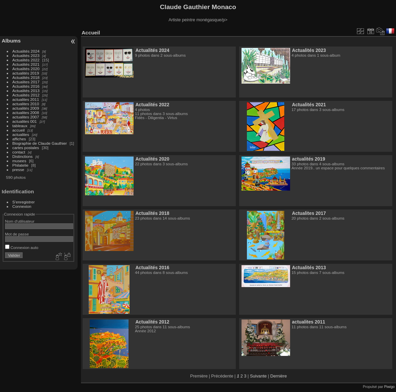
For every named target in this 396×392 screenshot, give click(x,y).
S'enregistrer (23, 202)
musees (19, 161)
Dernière (278, 376)
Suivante (258, 376)
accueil (18, 130)
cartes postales (25, 147)
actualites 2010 (25, 104)
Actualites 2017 (25, 82)
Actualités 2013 (25, 90)
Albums (11, 41)
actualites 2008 (25, 112)
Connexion (21, 206)
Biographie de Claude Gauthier (39, 143)
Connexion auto (21, 247)
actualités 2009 (25, 108)
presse (18, 169)
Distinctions (22, 156)
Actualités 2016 (25, 86)
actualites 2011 (25, 99)
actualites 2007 (25, 117)
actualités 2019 (25, 73)
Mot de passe (17, 234)
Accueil (91, 32)
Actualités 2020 (25, 68)
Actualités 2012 (25, 95)
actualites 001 (24, 121)
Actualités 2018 (25, 77)
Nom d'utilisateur (19, 221)
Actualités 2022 (25, 60)
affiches (19, 139)
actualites (20, 134)
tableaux (19, 125)
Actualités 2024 (25, 51)
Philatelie (20, 165)
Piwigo (389, 387)
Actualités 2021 (25, 64)
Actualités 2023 (25, 55)
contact (18, 152)
